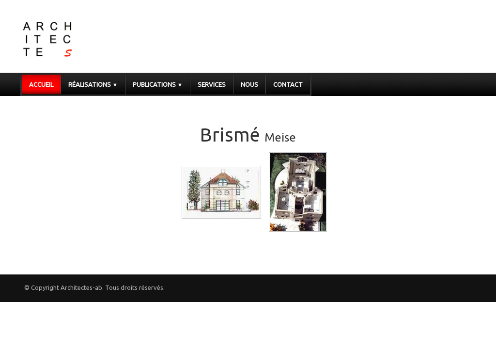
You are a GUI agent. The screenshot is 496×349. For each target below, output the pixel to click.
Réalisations (93, 84)
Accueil (41, 84)
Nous (249, 84)
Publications (158, 84)
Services (212, 84)
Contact (288, 84)
